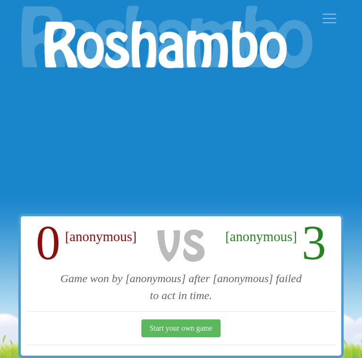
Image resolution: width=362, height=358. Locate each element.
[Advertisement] (181, 143)
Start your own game (181, 328)
